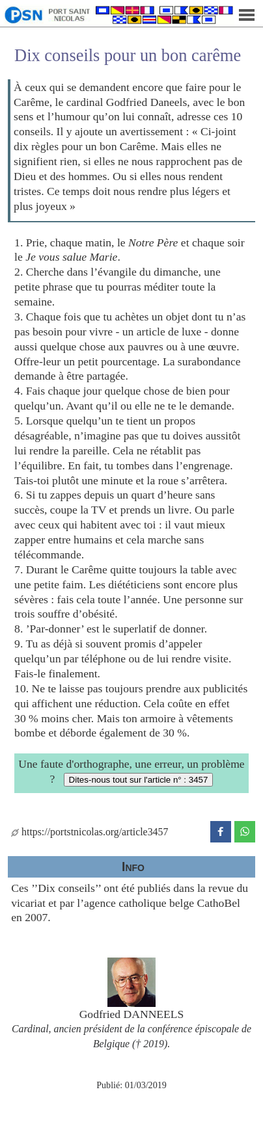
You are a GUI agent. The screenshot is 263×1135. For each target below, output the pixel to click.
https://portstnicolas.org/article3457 (89, 831)
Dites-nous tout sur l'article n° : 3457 (138, 780)
